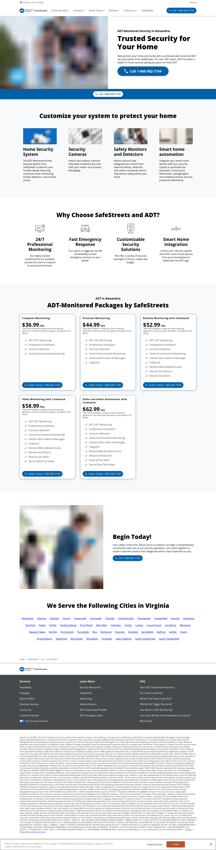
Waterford (61, 638)
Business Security (29, 704)
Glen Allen (101, 625)
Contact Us (26, 709)
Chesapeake (143, 618)
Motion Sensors (88, 704)
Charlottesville (126, 618)
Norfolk (53, 632)
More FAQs (146, 721)
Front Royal (86, 625)
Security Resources (90, 687)
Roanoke (120, 632)
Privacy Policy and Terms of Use (33, 832)
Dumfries (30, 625)
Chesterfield (160, 618)
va (43, 659)
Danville (175, 618)
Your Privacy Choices (34, 721)
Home (22, 659)
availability (33, 659)
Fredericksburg (68, 625)
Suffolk (173, 632)
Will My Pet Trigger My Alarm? (156, 704)
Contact (188, 829)
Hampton (116, 625)
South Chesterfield (169, 638)
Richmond (106, 632)
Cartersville (80, 618)
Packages (25, 693)
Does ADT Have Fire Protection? (157, 687)
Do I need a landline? (151, 693)
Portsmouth (67, 632)
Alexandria (27, 618)
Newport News (37, 632)
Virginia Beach (44, 638)
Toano (183, 632)
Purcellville (83, 632)
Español (193, 2)
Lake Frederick (124, 638)
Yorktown (107, 638)
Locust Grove (154, 625)
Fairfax (52, 625)
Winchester (77, 638)
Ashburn (54, 618)
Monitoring (86, 698)
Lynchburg (170, 625)
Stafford (161, 632)
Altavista (41, 618)
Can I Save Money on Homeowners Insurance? (165, 715)
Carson (67, 618)
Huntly (128, 625)
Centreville (96, 618)
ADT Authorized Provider (93, 709)
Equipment (86, 693)
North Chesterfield (145, 638)
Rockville (133, 632)
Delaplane (188, 618)
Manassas (185, 625)
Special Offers (27, 698)
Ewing (42, 625)
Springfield (147, 632)
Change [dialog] (40, 2)
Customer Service (29, 715)
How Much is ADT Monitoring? (156, 709)
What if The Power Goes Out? (156, 698)
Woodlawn (92, 638)
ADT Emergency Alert (91, 715)
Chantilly (109, 618)
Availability (25, 687)
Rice (94, 632)
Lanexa (139, 625)
